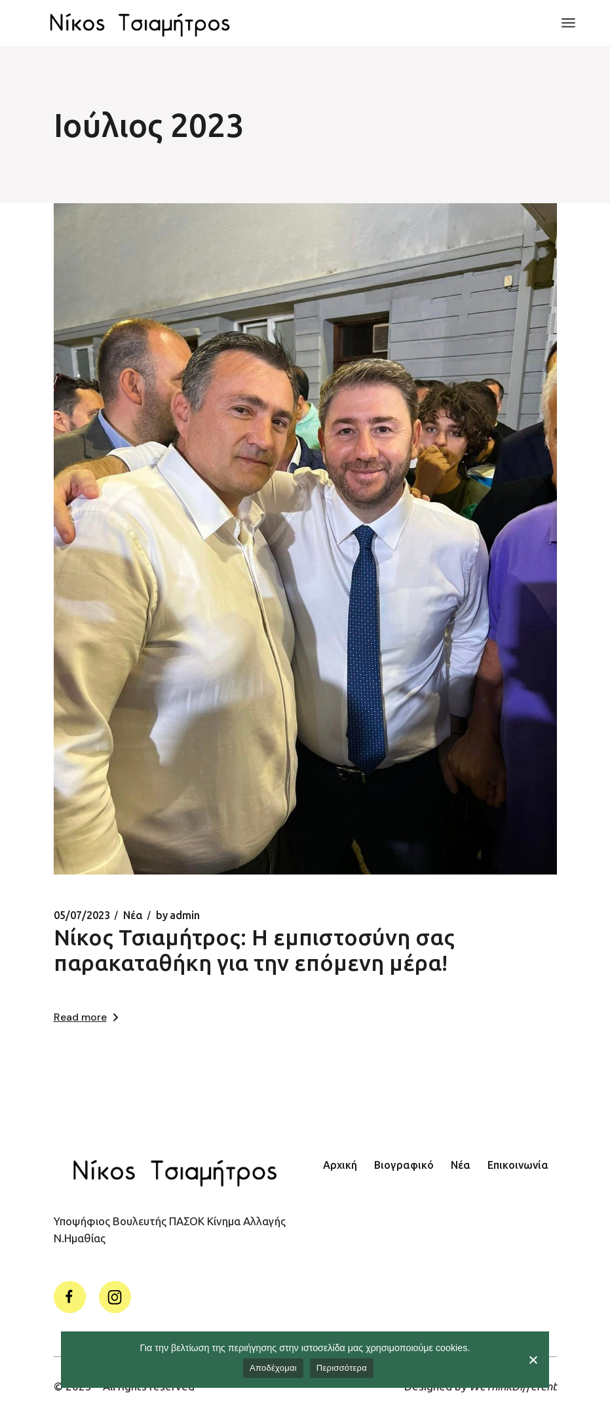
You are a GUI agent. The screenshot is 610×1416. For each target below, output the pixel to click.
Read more (86, 1017)
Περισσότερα (341, 1368)
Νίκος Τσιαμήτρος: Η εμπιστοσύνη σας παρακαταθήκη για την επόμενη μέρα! (254, 949)
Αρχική (340, 1165)
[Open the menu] (568, 23)
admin (178, 915)
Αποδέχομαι (273, 1368)
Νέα (133, 915)
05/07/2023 (82, 915)
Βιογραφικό (404, 1165)
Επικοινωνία (517, 1165)
